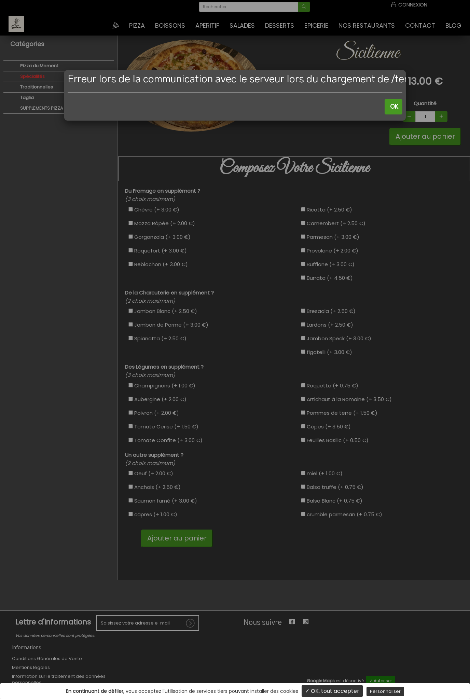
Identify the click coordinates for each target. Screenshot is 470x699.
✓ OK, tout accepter (332, 691)
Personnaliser (385, 691)
